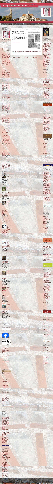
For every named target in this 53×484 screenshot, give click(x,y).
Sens (6, 157)
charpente (35, 51)
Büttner (3, 68)
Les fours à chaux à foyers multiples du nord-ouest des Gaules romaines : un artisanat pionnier (47, 173)
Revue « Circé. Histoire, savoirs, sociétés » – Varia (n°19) (5, 470)
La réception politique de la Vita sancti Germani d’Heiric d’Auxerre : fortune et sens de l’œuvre (47, 45)
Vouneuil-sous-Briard (5, 167)
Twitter (46, 24)
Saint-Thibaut (4, 153)
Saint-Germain (8, 143)
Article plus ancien (36, 57)
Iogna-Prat (8, 104)
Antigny (9, 54)
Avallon (9, 61)
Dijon (7, 86)
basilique (3, 63)
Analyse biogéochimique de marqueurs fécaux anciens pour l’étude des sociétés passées (47, 280)
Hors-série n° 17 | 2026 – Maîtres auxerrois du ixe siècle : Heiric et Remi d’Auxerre (47, 76)
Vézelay (8, 165)
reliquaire (8, 133)
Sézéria (9, 157)
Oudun (8, 122)
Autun (3, 61)
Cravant (9, 84)
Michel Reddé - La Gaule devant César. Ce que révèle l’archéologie (46, 156)
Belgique (6, 64)
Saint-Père (6, 147)
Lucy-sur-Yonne (7, 109)
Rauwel (3, 133)
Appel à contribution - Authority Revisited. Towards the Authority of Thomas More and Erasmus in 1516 (5, 422)
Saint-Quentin (4, 151)
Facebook (41, 24)
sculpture (3, 156)
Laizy (5, 107)
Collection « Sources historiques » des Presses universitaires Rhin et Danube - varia (6, 474)
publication (3, 131)
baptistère (8, 62)
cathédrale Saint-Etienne (28, 51)
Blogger (28, 481)
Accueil (3, 24)
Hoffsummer (3, 104)
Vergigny (6, 164)
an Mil (6, 54)
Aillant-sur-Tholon (7, 53)
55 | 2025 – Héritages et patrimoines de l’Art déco (47, 327)
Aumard (8, 60)
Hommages (45, 143)
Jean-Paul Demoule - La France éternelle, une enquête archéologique (47, 160)
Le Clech (7, 107)
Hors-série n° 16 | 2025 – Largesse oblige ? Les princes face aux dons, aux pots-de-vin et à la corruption (46, 84)
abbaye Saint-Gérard (6, 49)
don (9, 86)
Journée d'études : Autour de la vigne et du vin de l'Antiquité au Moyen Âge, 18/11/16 (5, 350)
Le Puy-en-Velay (7, 108)
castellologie (4, 70)
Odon (9, 121)
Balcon (3, 62)
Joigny (3, 105)
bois (23, 51)
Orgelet (3, 122)
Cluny (3, 82)
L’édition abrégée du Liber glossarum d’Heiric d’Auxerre (46, 61)
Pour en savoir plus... (16, 42)
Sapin (8, 154)
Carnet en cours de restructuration (5, 402)
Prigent (8, 130)
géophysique (3, 99)
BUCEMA (5, 67)
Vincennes (6, 166)
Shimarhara (3, 158)
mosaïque (3, 118)
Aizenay (3, 54)
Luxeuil (3, 110)
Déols (5, 86)
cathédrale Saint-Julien (6, 74)
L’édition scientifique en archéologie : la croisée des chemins (46, 112)
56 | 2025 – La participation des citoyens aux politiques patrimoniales (46, 323)
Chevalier (3, 80)
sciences (8, 155)
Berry (9, 64)
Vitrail (9, 166)
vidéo (3, 166)
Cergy (6, 77)
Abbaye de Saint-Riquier (6, 48)
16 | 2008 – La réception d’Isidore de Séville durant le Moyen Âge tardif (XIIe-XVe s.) (47, 227)
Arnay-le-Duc (4, 60)
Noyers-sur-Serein (4, 121)
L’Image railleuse (46, 347)
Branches (3, 66)
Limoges (3, 109)
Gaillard (8, 98)
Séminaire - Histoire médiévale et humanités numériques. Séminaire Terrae (5, 427)
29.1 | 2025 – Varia (46, 88)
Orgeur (6, 122)
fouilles (8, 97)
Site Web (35, 24)
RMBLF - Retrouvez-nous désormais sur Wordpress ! (5, 418)
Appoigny (3, 55)
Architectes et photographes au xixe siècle (47, 363)
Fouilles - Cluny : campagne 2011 (8, 175)
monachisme (4, 116)
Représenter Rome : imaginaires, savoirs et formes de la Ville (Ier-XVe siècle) (6, 458)
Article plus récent (16, 57)
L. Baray (3, 347)
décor (6, 85)
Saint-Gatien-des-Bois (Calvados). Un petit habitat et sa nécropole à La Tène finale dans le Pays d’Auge (47, 179)
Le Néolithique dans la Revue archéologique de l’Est (47, 115)
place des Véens (7, 125)
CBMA (9, 76)
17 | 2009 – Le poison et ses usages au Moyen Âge (47, 222)
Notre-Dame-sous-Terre (5, 120)
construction (4, 84)
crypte (3, 85)
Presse (15, 24)
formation (8, 96)
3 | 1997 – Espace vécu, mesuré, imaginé (46, 235)
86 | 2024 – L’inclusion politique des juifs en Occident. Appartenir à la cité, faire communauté (47, 256)
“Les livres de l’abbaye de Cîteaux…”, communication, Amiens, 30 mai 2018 (6, 380)
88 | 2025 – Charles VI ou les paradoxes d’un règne (47, 249)
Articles (4, 328)
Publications (9, 24)
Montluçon (8, 117)
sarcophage (4, 155)
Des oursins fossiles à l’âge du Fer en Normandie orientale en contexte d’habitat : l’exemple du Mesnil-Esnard (47, 199)
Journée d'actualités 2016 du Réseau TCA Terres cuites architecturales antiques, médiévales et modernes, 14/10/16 (5, 364)
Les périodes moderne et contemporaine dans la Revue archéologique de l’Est (47, 119)
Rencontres (20, 24)
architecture (5, 59)
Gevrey (9, 100)
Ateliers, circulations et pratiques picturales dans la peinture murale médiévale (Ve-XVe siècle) (6, 452)
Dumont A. (4, 353)
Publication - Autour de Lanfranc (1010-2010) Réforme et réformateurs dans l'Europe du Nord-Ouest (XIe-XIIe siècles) (5, 439)
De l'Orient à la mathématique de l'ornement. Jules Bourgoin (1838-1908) (47, 350)
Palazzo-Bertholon (5, 123)
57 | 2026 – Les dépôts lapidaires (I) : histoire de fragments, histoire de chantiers (47, 318)
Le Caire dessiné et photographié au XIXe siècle (47, 360)
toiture (16, 52)
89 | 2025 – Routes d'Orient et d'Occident (47, 247)
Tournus (3, 164)
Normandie (8, 119)
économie (3, 88)
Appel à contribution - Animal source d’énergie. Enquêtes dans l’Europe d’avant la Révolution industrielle (5, 433)
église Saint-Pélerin (6, 92)
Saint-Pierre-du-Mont (5, 150)
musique (5, 119)
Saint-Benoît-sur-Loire (5, 141)
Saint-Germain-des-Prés (5, 144)
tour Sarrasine (7, 163)
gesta (6, 100)
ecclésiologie (8, 87)
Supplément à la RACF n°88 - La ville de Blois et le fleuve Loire (46, 146)
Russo (3, 140)
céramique (3, 77)
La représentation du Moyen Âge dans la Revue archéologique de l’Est (47, 123)
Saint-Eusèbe (4, 142)
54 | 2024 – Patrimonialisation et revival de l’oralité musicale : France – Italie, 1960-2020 (46, 331)
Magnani (6, 110)
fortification (3, 97)
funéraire (3, 98)
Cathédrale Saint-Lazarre (6, 75)
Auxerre (20, 51)
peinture (8, 124)
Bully (9, 67)
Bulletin (30, 24)
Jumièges (6, 105)
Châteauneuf (8, 79)
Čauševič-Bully (4, 76)
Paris (5, 124)
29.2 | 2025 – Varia (46, 79)
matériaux (8, 112)
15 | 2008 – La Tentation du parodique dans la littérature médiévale (46, 231)
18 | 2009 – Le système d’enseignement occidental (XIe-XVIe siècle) (46, 218)
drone (3, 87)
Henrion (8, 102)
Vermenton (3, 165)
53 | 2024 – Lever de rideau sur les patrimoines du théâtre (47, 335)
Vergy (9, 164)
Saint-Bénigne (7, 140)
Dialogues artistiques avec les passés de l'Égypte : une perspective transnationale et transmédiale (46, 355)
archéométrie (17, 51)
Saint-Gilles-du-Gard (5, 145)
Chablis (9, 77)
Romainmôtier (8, 139)
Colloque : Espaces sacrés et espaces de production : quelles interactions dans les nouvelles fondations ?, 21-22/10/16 (5, 357)
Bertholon (3, 65)
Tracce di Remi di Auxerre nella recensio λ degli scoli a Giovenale (47, 65)
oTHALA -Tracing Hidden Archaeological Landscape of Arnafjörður (47, 305)
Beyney (6, 65)
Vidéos (26, 24)
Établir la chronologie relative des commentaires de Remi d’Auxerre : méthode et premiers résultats (46, 57)
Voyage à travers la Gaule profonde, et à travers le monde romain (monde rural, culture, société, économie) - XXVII (46, 151)
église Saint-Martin (7, 91)
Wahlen (3, 168)
